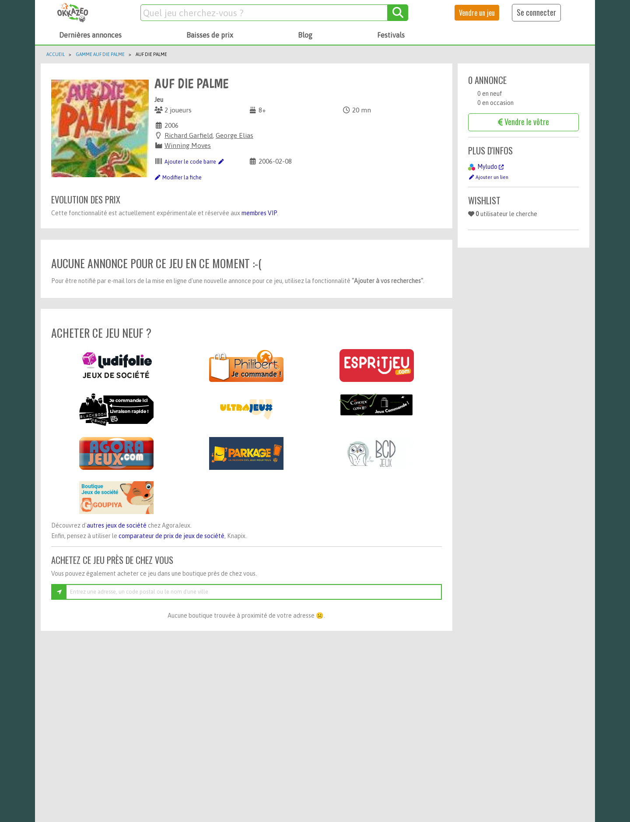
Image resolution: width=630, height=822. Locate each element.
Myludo (490, 166)
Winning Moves (187, 145)
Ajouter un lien (488, 177)
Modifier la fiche (178, 178)
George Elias (234, 135)
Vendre (477, 12)
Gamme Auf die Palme (100, 54)
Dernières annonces (90, 35)
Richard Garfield (188, 135)
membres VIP (259, 213)
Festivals (391, 35)
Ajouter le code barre (194, 162)
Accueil (55, 54)
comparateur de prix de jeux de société (171, 535)
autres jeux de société (117, 525)
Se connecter (536, 12)
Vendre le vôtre (523, 121)
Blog (305, 35)
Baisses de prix (209, 35)
